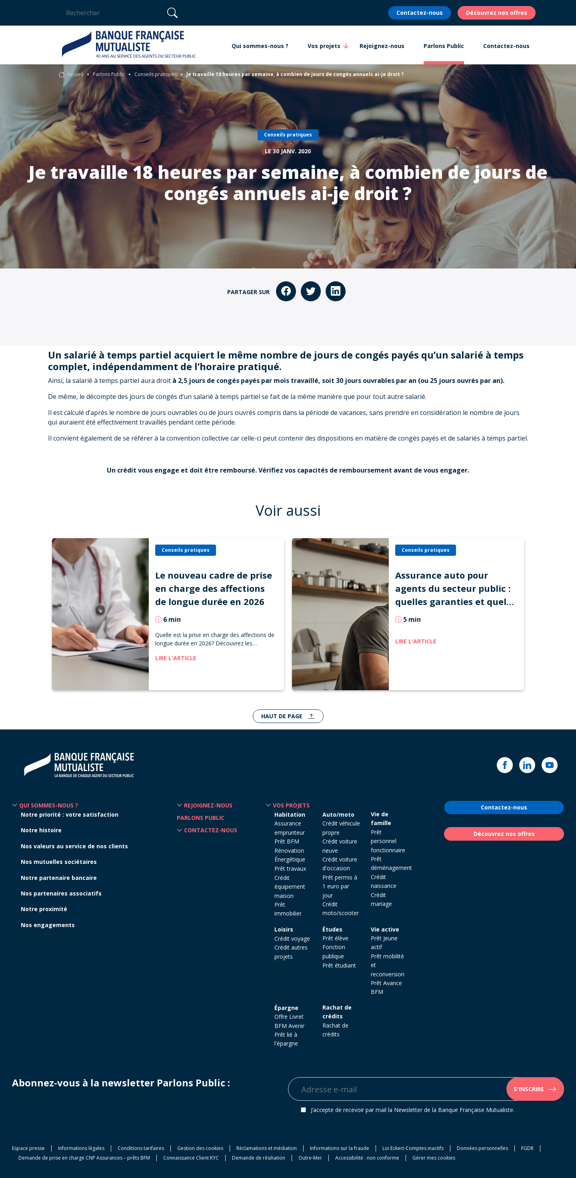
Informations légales (81, 1148)
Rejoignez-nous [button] (382, 46)
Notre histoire (41, 830)
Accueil (75, 74)
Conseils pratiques (155, 74)
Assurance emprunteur (289, 827)
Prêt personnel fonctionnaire (388, 841)
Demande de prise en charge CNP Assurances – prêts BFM (84, 1157)
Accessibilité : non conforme (367, 1157)
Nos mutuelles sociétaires (59, 861)
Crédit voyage (292, 938)
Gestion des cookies (200, 1148)
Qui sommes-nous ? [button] (260, 46)
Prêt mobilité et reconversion (387, 965)
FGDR (527, 1148)
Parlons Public (109, 74)
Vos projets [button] (324, 45)
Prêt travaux (290, 868)
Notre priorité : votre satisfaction (69, 814)
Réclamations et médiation (266, 1148)
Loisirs (283, 929)
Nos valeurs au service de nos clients (74, 846)
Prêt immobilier (288, 909)
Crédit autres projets (291, 952)
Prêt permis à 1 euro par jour (339, 886)
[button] (15, 805)
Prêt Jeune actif (384, 942)
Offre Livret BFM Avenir (289, 1021)
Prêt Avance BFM (386, 987)
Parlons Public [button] (444, 46)
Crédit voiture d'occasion (339, 863)
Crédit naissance (383, 881)
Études (332, 929)
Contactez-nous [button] (506, 46)
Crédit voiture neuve (339, 845)
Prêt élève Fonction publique (335, 947)
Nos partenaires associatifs (61, 893)
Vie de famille (381, 818)
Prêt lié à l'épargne (286, 1039)
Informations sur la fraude (339, 1148)
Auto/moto (338, 814)
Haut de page (282, 716)
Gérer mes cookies (433, 1157)
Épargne (286, 1008)
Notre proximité (44, 909)
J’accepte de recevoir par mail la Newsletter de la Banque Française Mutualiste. (412, 1110)
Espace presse (28, 1148)
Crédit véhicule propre (341, 827)
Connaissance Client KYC (191, 1157)
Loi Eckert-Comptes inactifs (413, 1148)
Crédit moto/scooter (340, 908)
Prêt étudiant (339, 965)
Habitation (289, 814)
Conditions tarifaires (141, 1148)
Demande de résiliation (258, 1157)
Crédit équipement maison (289, 887)
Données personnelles (482, 1148)
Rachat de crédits (337, 1012)
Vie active (385, 929)
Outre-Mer (310, 1157)
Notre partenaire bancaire (59, 877)
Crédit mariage (381, 899)
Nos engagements (48, 925)
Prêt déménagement (391, 863)
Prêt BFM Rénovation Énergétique (289, 850)
